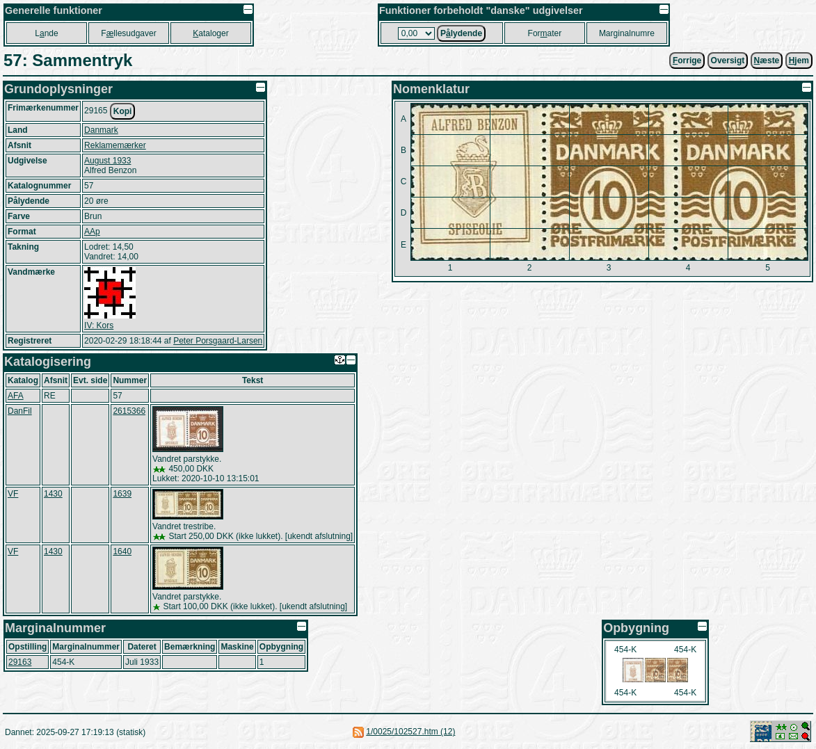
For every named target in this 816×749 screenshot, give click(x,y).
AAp (92, 231)
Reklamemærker (115, 145)
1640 (122, 551)
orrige (687, 60)
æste (767, 60)
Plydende (461, 33)
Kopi (122, 111)
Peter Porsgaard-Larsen (217, 341)
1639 (122, 494)
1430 (53, 494)
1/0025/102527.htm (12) (410, 731)
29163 (19, 662)
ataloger (210, 33)
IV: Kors (98, 325)
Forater (545, 33)
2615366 (129, 411)
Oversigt (728, 60)
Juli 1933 (142, 662)
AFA (16, 396)
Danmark (101, 130)
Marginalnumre (627, 33)
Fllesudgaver (128, 33)
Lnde (46, 33)
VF (13, 494)
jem (799, 60)
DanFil (20, 411)
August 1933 (107, 161)
